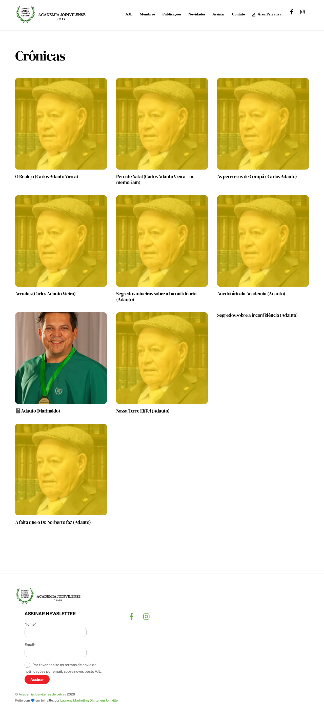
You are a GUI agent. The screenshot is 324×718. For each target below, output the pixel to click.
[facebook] (292, 11)
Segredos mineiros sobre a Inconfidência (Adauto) (156, 296)
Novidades (196, 14)
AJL (129, 14)
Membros (147, 14)
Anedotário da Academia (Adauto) (251, 293)
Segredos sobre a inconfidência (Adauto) (257, 315)
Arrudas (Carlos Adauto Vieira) (45, 293)
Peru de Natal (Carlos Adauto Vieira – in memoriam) (154, 179)
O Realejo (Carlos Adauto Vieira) (46, 176)
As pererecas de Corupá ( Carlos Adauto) (257, 176)
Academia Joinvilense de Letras (42, 694)
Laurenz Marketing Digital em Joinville (89, 700)
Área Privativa (266, 14)
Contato (238, 14)
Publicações (171, 14)
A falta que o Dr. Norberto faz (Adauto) (53, 522)
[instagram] (303, 11)
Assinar (218, 14)
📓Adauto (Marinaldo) (37, 410)
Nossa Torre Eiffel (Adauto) (143, 410)
